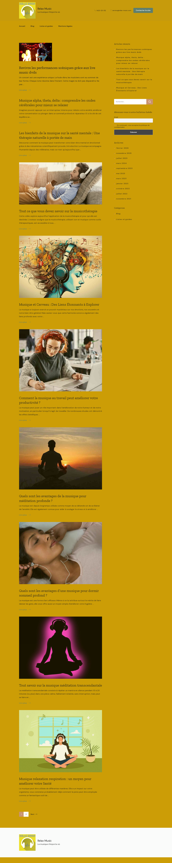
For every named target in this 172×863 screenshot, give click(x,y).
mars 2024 (121, 163)
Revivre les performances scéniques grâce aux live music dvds (134, 50)
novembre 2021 (123, 199)
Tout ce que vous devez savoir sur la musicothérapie (58, 211)
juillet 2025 (121, 158)
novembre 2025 (124, 153)
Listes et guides (46, 26)
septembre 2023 (124, 168)
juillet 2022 (121, 194)
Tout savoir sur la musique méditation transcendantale (60, 685)
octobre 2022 (123, 189)
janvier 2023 (122, 183)
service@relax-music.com (121, 10)
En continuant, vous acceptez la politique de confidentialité (132, 126)
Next (32, 814)
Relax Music (45, 8)
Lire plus (23, 90)
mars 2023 (121, 178)
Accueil (22, 26)
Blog (32, 26)
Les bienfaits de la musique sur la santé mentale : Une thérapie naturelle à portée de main (132, 71)
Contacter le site (143, 10)
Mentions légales (65, 26)
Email (116, 117)
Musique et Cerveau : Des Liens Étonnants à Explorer (59, 304)
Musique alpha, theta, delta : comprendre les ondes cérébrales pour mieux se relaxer (133, 60)
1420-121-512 (101, 10)
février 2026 (122, 148)
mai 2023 (120, 173)
